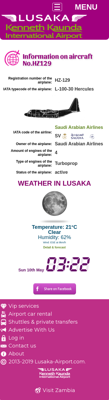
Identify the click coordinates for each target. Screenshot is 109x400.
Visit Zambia (59, 390)
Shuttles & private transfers (43, 322)
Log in (16, 338)
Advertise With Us (32, 330)
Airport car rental (30, 314)
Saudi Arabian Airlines (79, 127)
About (16, 354)
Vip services (24, 306)
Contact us (22, 346)
